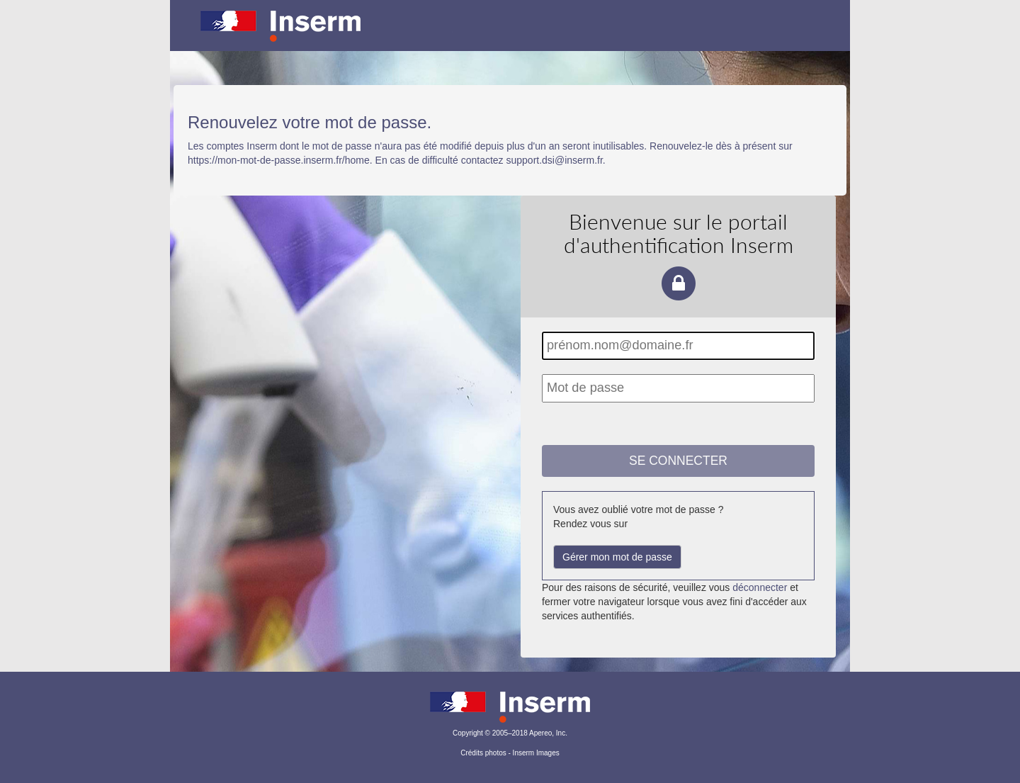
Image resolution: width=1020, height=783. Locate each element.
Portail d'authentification (510, 35)
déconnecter (759, 587)
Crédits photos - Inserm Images (510, 753)
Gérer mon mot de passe (617, 557)
